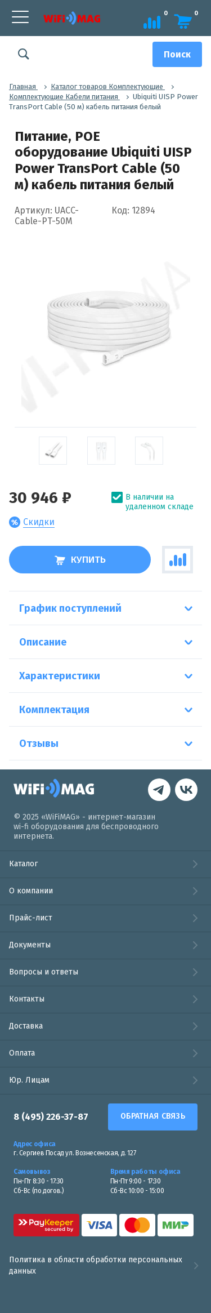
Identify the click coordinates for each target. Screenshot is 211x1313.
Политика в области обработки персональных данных (105, 1265)
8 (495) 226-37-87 (51, 1116)
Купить (80, 560)
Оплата (22, 1053)
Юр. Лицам (29, 1080)
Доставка (26, 1026)
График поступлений (70, 608)
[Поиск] (177, 54)
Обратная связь (152, 1116)
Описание (42, 642)
